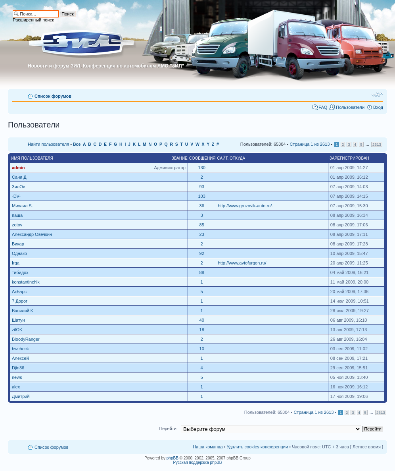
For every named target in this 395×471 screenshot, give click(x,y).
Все (77, 144)
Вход (378, 107)
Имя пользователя (32, 158)
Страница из (310, 144)
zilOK (17, 329)
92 (201, 253)
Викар (18, 243)
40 (201, 320)
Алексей (20, 358)
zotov (17, 224)
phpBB (172, 458)
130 (201, 167)
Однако (19, 253)
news (17, 377)
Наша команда (207, 446)
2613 (376, 144)
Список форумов (53, 96)
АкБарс (19, 291)
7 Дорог (19, 301)
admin (18, 167)
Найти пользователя (48, 144)
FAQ (322, 107)
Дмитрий (21, 396)
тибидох (20, 272)
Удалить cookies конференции (257, 446)
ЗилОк (18, 186)
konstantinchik (26, 282)
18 (201, 329)
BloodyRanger (26, 339)
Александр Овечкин (32, 234)
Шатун (18, 320)
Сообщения (202, 158)
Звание (180, 158)
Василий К (22, 310)
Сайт (222, 158)
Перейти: (168, 428)
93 (201, 186)
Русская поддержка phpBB (197, 462)
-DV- (16, 196)
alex (16, 386)
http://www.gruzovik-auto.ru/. (245, 205)
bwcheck (20, 348)
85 (201, 224)
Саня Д (19, 177)
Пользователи (350, 107)
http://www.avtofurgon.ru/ (242, 263)
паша (17, 215)
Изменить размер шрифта (377, 94)
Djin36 (18, 367)
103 (201, 196)
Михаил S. (22, 205)
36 (201, 205)
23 (201, 234)
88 (201, 272)
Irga (15, 263)
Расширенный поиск (33, 19)
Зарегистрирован (349, 158)
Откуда (237, 158)
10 (201, 348)
